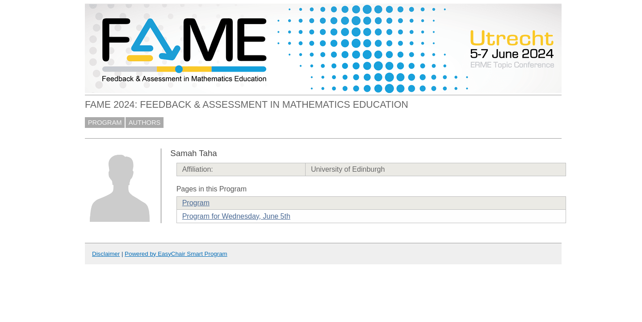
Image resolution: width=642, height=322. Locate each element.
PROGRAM (105, 122)
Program (196, 203)
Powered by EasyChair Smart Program (176, 253)
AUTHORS (145, 122)
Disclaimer (106, 253)
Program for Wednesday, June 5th (236, 216)
